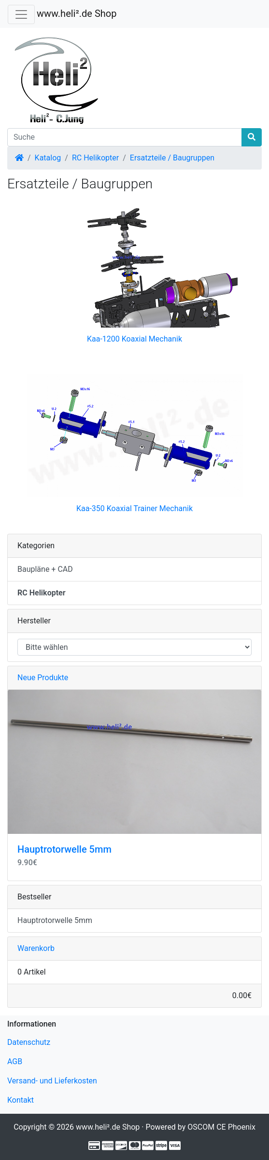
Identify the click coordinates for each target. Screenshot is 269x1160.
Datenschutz (28, 1042)
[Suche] (124, 137)
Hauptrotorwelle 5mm (64, 849)
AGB (14, 1061)
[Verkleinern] (21, 14)
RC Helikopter (95, 157)
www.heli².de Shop (76, 13)
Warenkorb (36, 948)
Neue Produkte (42, 677)
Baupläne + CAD (45, 569)
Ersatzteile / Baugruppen (172, 157)
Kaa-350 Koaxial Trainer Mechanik (134, 508)
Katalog (48, 157)
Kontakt (20, 1100)
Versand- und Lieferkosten (52, 1080)
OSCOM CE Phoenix (221, 1127)
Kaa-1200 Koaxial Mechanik (134, 338)
